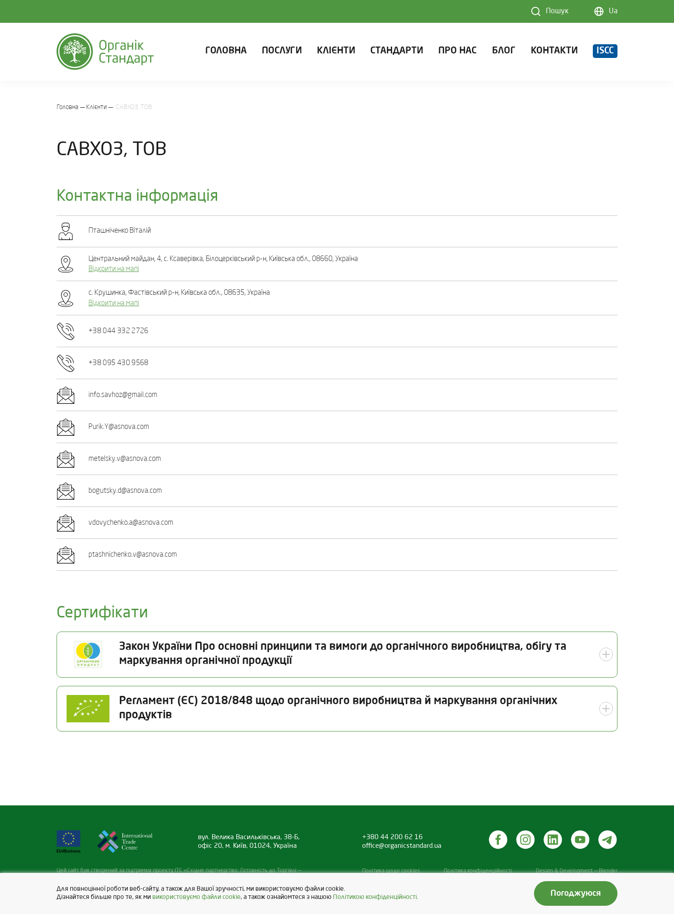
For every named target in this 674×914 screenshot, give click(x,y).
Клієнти (336, 52)
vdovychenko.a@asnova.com (130, 523)
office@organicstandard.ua (401, 846)
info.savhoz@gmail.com (122, 395)
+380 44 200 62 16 (392, 837)
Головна (226, 52)
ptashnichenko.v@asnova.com (132, 555)
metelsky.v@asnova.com (124, 459)
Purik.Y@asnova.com (118, 427)
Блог (504, 52)
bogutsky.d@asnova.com (125, 491)
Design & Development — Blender (576, 871)
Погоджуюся (575, 893)
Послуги (282, 52)
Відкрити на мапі (113, 269)
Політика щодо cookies (391, 871)
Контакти (554, 52)
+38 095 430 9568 (118, 363)
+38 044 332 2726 (118, 331)
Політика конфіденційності (478, 871)
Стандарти (396, 52)
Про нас (457, 52)
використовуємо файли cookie (196, 897)
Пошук (557, 11)
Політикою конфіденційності (375, 897)
